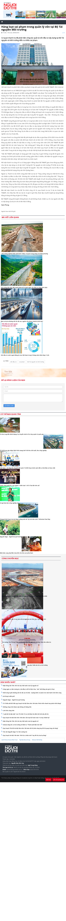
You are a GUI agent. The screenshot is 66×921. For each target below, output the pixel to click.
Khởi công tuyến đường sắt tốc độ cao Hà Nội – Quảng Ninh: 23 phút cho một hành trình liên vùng (32, 693)
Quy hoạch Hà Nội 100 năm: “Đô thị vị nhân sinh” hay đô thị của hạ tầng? (24, 735)
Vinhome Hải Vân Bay (37, 740)
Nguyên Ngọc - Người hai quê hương (14, 700)
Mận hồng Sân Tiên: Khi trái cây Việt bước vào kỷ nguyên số (20, 685)
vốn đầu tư (13, 362)
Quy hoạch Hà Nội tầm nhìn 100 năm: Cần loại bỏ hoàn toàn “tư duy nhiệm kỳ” (26, 717)
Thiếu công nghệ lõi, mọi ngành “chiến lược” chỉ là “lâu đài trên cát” (20, 485)
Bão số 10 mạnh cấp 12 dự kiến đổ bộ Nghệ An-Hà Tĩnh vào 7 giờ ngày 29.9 (24, 619)
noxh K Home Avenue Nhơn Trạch (9, 740)
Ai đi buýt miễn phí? (9, 696)
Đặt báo (48, 779)
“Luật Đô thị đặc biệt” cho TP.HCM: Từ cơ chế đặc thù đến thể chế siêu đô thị (25, 714)
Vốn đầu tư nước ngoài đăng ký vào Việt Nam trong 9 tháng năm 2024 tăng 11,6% (25, 355)
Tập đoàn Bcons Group (24, 740)
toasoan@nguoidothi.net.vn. (14, 769)
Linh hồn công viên (8, 710)
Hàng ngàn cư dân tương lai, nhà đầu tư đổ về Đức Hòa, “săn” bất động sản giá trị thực (29, 689)
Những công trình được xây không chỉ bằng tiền (17, 707)
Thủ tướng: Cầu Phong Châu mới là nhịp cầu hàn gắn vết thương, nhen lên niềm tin (26, 642)
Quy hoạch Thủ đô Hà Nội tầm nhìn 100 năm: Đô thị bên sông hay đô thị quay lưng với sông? (30, 728)
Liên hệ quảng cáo (58, 779)
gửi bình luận (9, 405)
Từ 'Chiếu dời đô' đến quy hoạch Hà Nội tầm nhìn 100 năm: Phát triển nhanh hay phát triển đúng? (32, 703)
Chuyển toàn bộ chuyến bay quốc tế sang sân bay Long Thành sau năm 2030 (24, 596)
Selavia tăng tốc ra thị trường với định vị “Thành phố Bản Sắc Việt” (22, 725)
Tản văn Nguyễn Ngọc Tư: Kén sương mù (15, 732)
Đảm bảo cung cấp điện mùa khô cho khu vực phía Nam (16, 553)
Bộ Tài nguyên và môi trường (35, 362)
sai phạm (22, 362)
